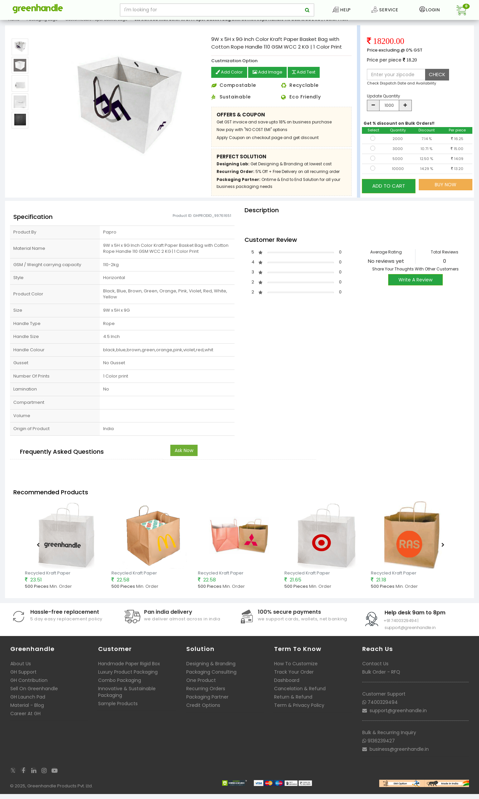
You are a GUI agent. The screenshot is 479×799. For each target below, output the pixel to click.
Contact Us (375, 668)
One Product (201, 685)
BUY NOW (445, 190)
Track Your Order (294, 677)
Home (13, 24)
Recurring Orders (205, 693)
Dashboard (286, 685)
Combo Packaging (119, 685)
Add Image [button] (269, 78)
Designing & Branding (211, 668)
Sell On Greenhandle (34, 693)
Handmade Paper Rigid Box (129, 668)
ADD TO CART (388, 189)
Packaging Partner (207, 702)
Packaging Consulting (211, 677)
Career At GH (25, 718)
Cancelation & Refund (300, 693)
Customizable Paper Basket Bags (96, 24)
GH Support (23, 677)
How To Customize (296, 668)
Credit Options (203, 710)
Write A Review (415, 284)
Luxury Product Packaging (128, 677)
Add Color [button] (230, 78)
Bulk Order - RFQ (381, 677)
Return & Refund (293, 702)
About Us (20, 668)
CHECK (437, 79)
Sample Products (118, 708)
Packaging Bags (42, 24)
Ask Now (184, 455)
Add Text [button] (308, 78)
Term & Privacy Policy (299, 710)
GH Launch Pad (27, 702)
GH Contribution (29, 685)
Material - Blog (27, 710)
